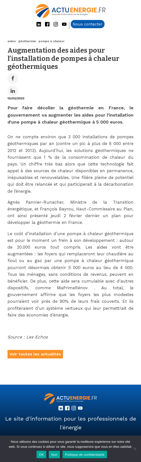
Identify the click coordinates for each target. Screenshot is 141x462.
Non (54, 455)
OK (41, 455)
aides (12, 41)
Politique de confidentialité (84, 455)
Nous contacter (87, 24)
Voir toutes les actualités (35, 354)
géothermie (27, 41)
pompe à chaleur (51, 41)
